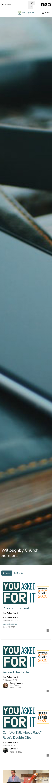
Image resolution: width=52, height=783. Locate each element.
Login (31, 2)
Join (30, 6)
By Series (18, 573)
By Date (7, 573)
